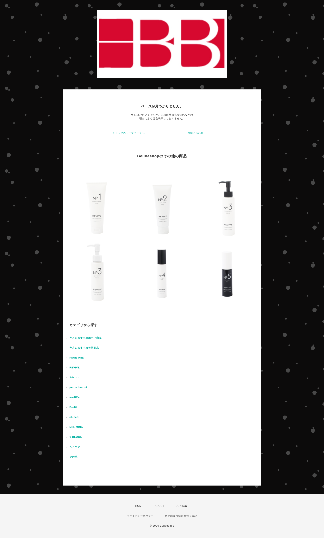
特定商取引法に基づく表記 (181, 515)
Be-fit (73, 407)
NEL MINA (76, 427)
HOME (139, 506)
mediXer (75, 397)
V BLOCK (75, 437)
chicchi (74, 417)
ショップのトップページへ (128, 133)
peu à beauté (78, 387)
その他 (73, 456)
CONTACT (182, 506)
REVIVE (74, 367)
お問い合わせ (195, 133)
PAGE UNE (76, 357)
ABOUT (159, 506)
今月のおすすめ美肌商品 (84, 347)
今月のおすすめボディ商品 (85, 337)
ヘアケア (74, 446)
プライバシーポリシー (140, 515)
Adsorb (74, 377)
